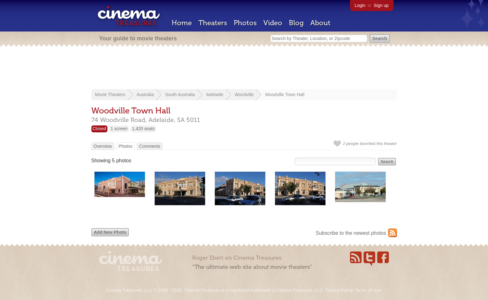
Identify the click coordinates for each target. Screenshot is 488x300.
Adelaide (214, 94)
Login (360, 5)
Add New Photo (110, 232)
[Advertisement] (244, 68)
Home (182, 23)
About (320, 23)
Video (272, 23)
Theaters (212, 23)
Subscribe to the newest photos (351, 233)
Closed (99, 128)
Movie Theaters (110, 94)
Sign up (381, 5)
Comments (149, 146)
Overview (103, 146)
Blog (296, 23)
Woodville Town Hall (284, 94)
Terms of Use (368, 290)
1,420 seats (143, 128)
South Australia (180, 94)
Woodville (244, 94)
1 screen (119, 128)
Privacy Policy (339, 290)
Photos (245, 23)
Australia (145, 94)
